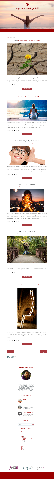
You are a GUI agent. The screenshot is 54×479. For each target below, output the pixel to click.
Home (8, 37)
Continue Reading (27, 88)
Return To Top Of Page (27, 476)
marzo (23, 442)
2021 (22, 432)
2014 (22, 448)
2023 (22, 431)
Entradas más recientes (10, 351)
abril (23, 441)
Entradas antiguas (43, 351)
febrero (23, 444)
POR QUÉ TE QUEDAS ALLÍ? (27, 231)
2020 (22, 434)
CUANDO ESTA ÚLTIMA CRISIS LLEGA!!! (27, 39)
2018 (22, 436)
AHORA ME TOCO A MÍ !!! (27, 283)
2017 (22, 445)
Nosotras (23, 30)
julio (23, 440)
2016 (22, 446)
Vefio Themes (34, 475)
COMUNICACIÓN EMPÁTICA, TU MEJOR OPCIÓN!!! (27, 141)
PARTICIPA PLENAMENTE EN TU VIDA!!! (27, 95)
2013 (22, 449)
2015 (22, 447)
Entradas (14, 30)
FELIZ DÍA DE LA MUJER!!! (27, 184)
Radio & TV (31, 30)
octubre (23, 437)
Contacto (40, 30)
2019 (22, 435)
